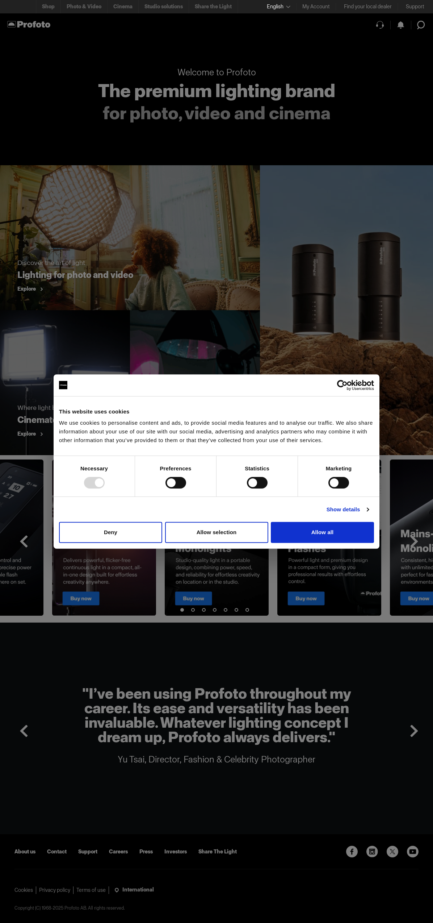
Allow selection (217, 532)
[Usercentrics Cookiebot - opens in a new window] (342, 385)
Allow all (322, 532)
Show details (343, 509)
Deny (110, 532)
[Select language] (278, 7)
